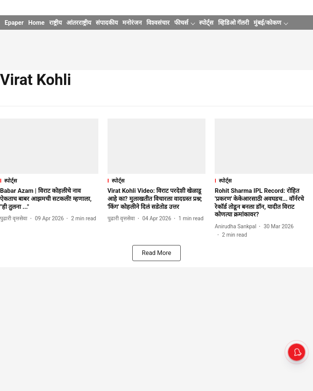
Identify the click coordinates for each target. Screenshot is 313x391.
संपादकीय (107, 22)
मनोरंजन (132, 22)
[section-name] (49, 180)
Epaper (14, 22)
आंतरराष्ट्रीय (78, 22)
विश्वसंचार (158, 22)
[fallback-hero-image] (49, 146)
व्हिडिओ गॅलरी (233, 22)
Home (36, 22)
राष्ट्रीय (55, 22)
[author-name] (15, 219)
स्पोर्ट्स (206, 22)
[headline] (49, 199)
